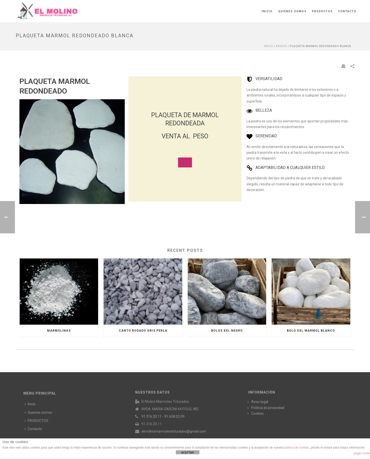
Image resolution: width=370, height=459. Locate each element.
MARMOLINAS (59, 330)
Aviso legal (259, 402)
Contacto (347, 11)
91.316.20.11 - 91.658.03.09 (163, 416)
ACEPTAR (187, 452)
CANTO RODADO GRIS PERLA (143, 330)
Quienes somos (292, 11)
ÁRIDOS (281, 46)
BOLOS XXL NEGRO (227, 330)
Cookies (257, 413)
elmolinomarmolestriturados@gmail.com (173, 431)
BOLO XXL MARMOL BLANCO (311, 330)
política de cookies (297, 447)
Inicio (267, 11)
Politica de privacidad (267, 408)
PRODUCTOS (322, 11)
